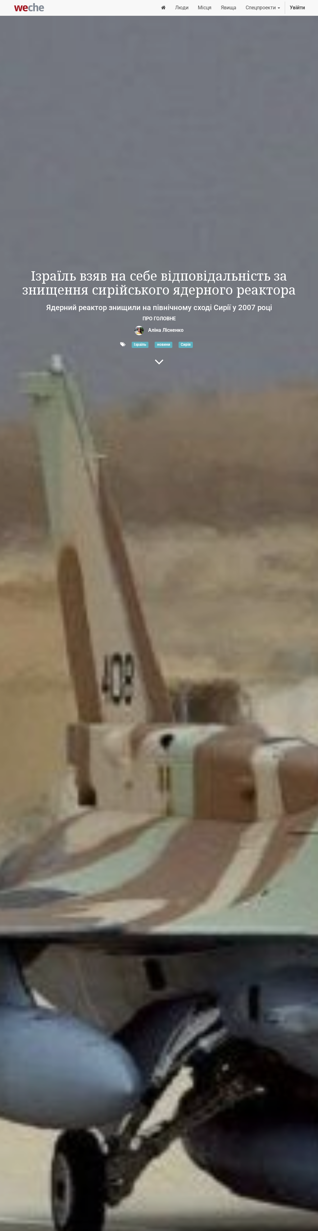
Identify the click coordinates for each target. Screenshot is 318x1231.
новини (163, 345)
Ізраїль (140, 345)
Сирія (186, 345)
